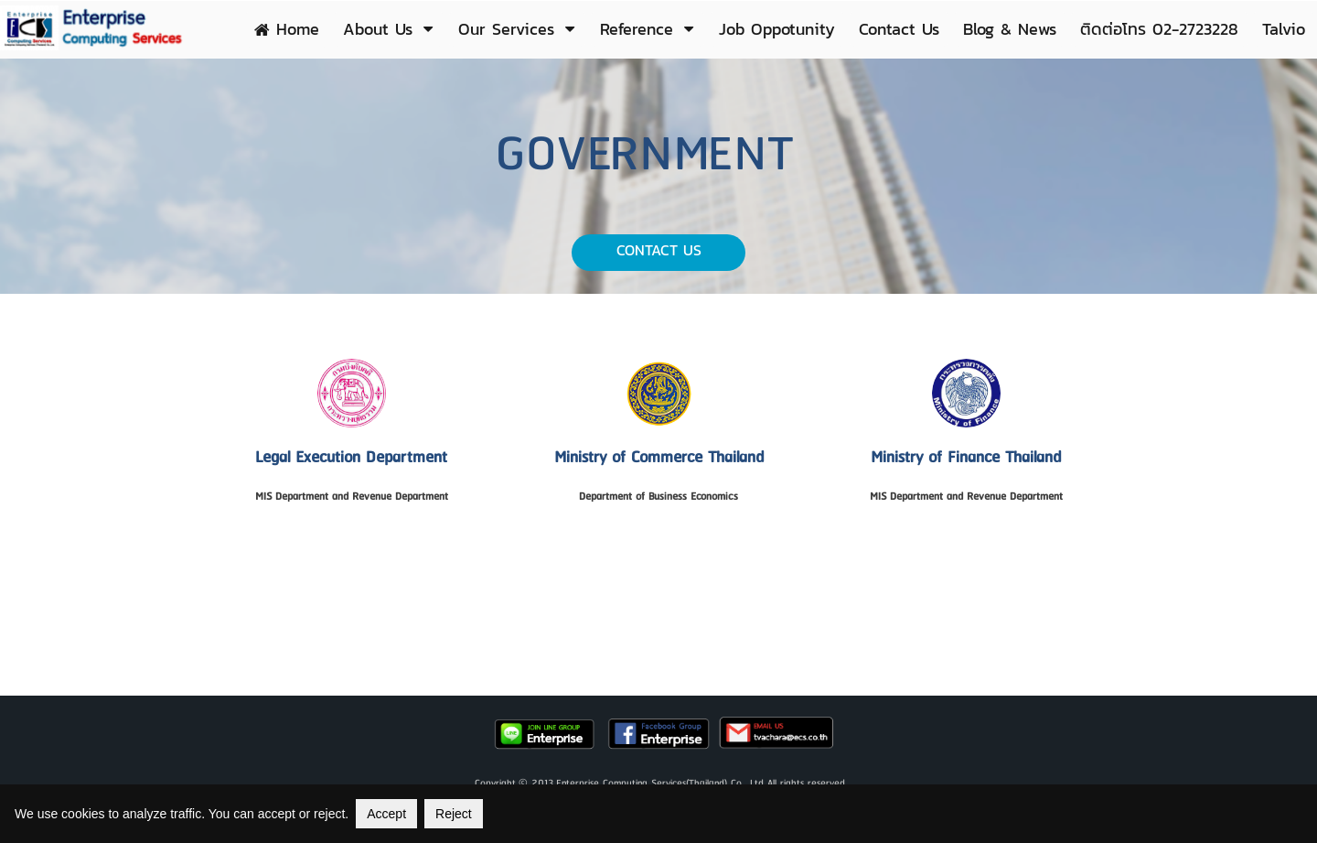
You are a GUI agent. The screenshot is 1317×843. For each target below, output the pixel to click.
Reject (453, 813)
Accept (386, 813)
